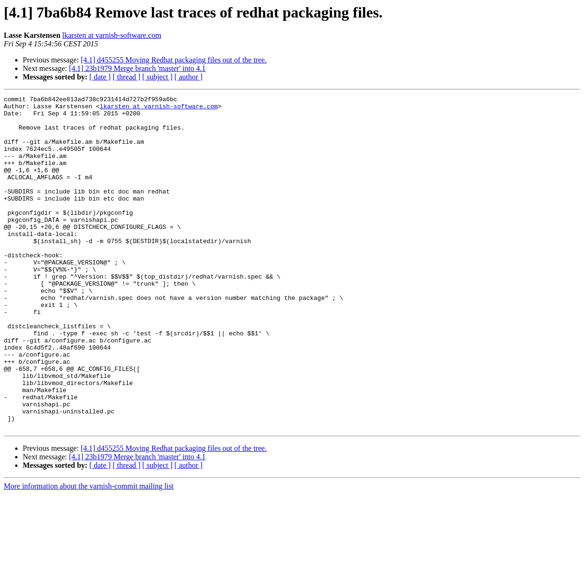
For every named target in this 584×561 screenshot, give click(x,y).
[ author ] (188, 77)
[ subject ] (157, 77)
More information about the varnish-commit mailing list (89, 553)
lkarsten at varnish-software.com (111, 35)
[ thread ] (126, 77)
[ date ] (100, 77)
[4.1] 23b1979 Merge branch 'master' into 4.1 (137, 68)
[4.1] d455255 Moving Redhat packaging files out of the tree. (174, 60)
